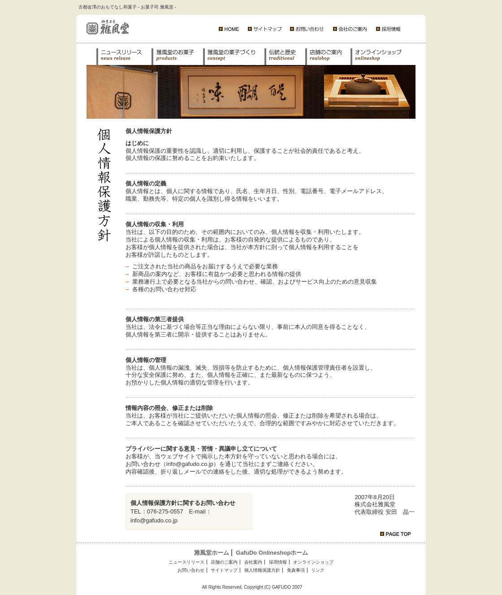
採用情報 (278, 562)
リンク (318, 570)
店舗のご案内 (224, 562)
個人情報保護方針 (262, 570)
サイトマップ (224, 570)
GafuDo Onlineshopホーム (272, 552)
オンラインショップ (313, 562)
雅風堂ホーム (211, 552)
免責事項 (296, 570)
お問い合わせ (190, 570)
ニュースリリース (186, 562)
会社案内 (253, 562)
